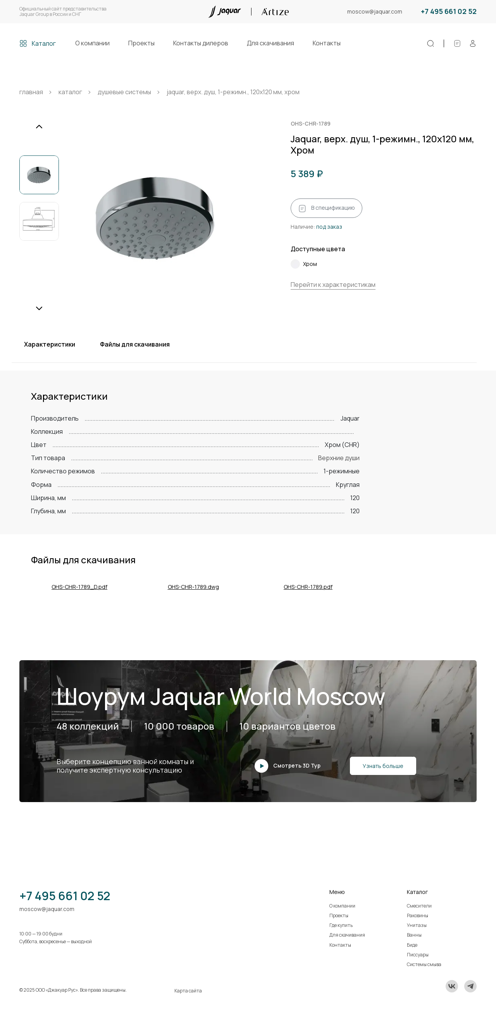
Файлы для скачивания (135, 344)
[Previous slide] (39, 127)
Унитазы (417, 925)
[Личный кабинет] (473, 43)
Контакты (327, 43)
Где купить (341, 925)
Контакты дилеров (200, 43)
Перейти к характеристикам (333, 284)
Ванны (414, 935)
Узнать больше (383, 766)
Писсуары (418, 954)
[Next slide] (39, 308)
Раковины (417, 915)
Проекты (141, 43)
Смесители (419, 905)
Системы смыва (424, 964)
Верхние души (339, 458)
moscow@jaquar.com (374, 12)
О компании (92, 43)
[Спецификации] (457, 43)
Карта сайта (188, 990)
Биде (412, 945)
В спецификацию (326, 208)
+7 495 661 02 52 (449, 11)
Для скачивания (270, 43)
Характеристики (49, 344)
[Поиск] (430, 43)
